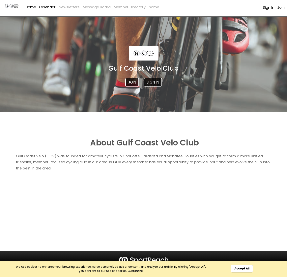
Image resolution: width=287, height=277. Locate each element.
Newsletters (69, 7)
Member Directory (130, 7)
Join (281, 7)
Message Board (97, 7)
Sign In (268, 7)
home (154, 7)
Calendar (47, 7)
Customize (135, 271)
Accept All (241, 268)
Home (30, 7)
